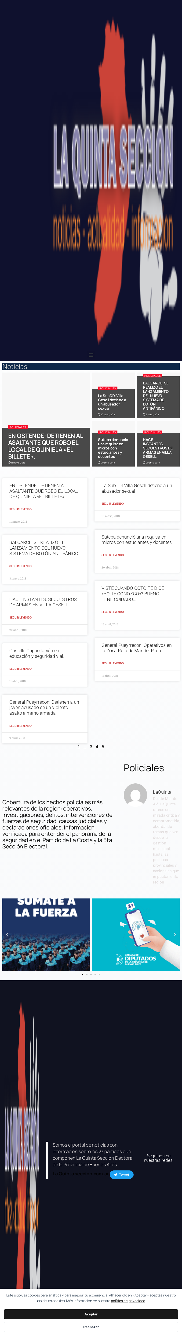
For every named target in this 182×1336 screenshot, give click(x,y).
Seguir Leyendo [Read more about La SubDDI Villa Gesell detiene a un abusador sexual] (113, 503)
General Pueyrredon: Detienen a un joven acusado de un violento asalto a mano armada (44, 707)
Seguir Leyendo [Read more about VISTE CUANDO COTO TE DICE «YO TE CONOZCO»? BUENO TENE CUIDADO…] (113, 612)
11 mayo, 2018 (16, 462)
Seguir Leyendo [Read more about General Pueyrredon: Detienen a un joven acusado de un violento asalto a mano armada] (20, 726)
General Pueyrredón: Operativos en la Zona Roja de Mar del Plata (137, 648)
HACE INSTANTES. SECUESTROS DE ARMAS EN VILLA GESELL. (158, 448)
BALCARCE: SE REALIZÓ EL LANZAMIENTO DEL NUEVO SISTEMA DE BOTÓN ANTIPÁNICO (155, 395)
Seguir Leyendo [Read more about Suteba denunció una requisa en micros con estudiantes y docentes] (113, 555)
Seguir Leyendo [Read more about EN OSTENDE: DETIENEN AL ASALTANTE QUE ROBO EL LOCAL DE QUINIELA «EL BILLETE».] (20, 509)
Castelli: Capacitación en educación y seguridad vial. (36, 653)
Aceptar (91, 1314)
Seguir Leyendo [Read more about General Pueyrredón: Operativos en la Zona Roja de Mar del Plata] (113, 663)
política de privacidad (128, 1300)
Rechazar (91, 1327)
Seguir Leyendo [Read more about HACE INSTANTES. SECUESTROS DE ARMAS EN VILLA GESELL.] (20, 617)
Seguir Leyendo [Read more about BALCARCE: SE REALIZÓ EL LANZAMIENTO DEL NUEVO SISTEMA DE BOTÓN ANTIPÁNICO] (20, 566)
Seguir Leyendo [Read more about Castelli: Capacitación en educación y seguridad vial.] (20, 668)
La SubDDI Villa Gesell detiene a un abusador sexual (112, 402)
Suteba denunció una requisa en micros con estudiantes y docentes (113, 448)
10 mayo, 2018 (107, 414)
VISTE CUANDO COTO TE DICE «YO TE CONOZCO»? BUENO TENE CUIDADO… (133, 593)
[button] (91, 354)
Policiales (18, 427)
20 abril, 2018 (106, 462)
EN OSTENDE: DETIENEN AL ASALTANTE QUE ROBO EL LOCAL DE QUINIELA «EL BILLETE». (45, 445)
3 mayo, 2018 (151, 414)
